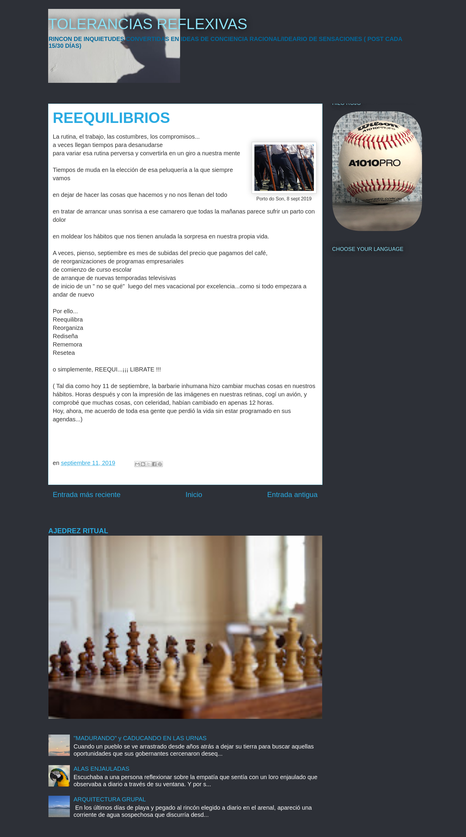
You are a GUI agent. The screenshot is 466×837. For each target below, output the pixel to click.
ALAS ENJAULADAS (102, 768)
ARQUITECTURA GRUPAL (110, 799)
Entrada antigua (292, 495)
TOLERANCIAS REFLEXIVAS (148, 24)
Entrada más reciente (87, 495)
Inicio (193, 495)
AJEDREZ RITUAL (78, 531)
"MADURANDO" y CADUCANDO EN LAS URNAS (140, 738)
